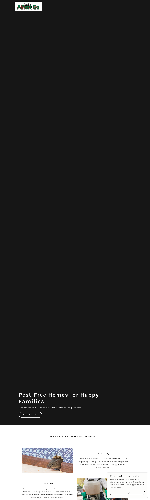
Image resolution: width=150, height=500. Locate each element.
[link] (28, 6)
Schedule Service (30, 415)
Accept (127, 492)
